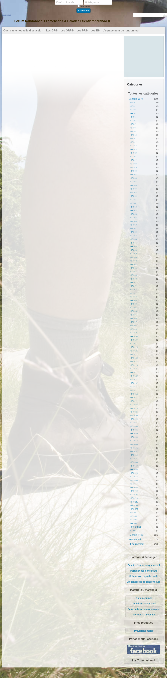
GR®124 (134, 361)
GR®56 (133, 246)
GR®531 (134, 459)
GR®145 (134, 387)
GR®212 (134, 394)
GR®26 (133, 167)
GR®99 (133, 329)
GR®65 (133, 268)
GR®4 (133, 113)
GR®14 (133, 149)
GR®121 (134, 351)
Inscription (6, 15)
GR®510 (134, 455)
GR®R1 (133, 516)
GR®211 (134, 390)
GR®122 (134, 354)
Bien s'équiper (144, 598)
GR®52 (133, 232)
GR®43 (133, 207)
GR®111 (134, 344)
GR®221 (134, 397)
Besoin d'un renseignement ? (144, 565)
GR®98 (133, 326)
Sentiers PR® (136, 535)
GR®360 (134, 426)
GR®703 (134, 495)
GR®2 (133, 106)
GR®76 (133, 290)
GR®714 (134, 498)
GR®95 (133, 315)
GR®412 (134, 441)
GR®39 (133, 196)
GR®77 (133, 293)
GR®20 (133, 153)
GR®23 (133, 164)
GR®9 (133, 131)
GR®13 (133, 146)
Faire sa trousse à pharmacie (144, 609)
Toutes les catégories (143, 93)
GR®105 (134, 336)
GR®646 (134, 473)
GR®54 (133, 239)
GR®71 (133, 282)
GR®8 (133, 128)
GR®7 (133, 124)
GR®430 (134, 444)
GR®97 (133, 322)
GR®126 (134, 369)
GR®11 (133, 139)
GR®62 (133, 261)
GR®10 (133, 135)
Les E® (95, 30)
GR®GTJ (134, 502)
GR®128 (134, 376)
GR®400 (134, 437)
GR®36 (133, 185)
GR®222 (134, 401)
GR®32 (133, 174)
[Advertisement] (143, 56)
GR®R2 (133, 520)
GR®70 (133, 279)
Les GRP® (66, 30)
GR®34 (133, 178)
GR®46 (133, 214)
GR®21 (133, 157)
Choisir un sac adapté (144, 603)
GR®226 (134, 412)
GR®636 (134, 469)
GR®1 (133, 103)
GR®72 (133, 286)
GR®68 (133, 275)
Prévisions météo (144, 630)
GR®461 (134, 451)
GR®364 (134, 430)
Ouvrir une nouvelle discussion (23, 30)
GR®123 (134, 358)
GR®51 (133, 229)
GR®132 (134, 383)
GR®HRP (134, 509)
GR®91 (133, 308)
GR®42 (133, 203)
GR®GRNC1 (135, 527)
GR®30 (133, 171)
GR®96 (133, 318)
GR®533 (134, 462)
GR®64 (133, 264)
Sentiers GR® (136, 99)
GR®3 (133, 110)
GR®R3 (133, 523)
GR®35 (133, 182)
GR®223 (134, 405)
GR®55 (133, 243)
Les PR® (82, 30)
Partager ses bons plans (143, 570)
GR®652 (134, 477)
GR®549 (134, 466)
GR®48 (133, 218)
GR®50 (133, 225)
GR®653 (134, 480)
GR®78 (133, 297)
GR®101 (134, 333)
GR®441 (134, 448)
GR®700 (134, 491)
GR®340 (134, 419)
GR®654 (134, 484)
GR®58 (133, 250)
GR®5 (133, 117)
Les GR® (51, 30)
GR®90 (133, 304)
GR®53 (133, 236)
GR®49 (133, 221)
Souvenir (85, 6)
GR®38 (133, 193)
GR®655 (134, 487)
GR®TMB (134, 505)
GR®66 (133, 272)
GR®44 (133, 210)
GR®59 (133, 254)
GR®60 (133, 257)
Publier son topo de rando (143, 576)
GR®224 (134, 408)
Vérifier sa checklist (144, 614)
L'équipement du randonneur (121, 30)
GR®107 (134, 340)
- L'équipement (136, 544)
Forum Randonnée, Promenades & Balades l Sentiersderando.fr (62, 21)
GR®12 (133, 142)
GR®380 (134, 433)
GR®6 (133, 121)
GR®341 (134, 423)
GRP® (133, 531)
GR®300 (134, 416)
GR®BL (133, 513)
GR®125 (134, 365)
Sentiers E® (135, 539)
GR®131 (134, 380)
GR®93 (133, 311)
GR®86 (133, 300)
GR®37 (133, 189)
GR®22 (133, 160)
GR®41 (133, 200)
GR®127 (134, 372)
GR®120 (134, 347)
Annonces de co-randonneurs (143, 581)
